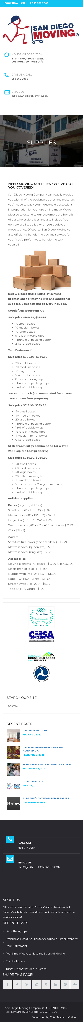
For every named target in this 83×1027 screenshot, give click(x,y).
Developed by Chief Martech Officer (54, 1017)
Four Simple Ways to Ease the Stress (47, 764)
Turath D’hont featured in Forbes (46, 798)
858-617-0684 (26, 847)
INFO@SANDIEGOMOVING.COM (39, 867)
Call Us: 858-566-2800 (34, 3)
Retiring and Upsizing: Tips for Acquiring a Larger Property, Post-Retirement (42, 942)
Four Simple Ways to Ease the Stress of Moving (35, 953)
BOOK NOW (11, 3)
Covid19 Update (33, 781)
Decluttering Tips (35, 730)
